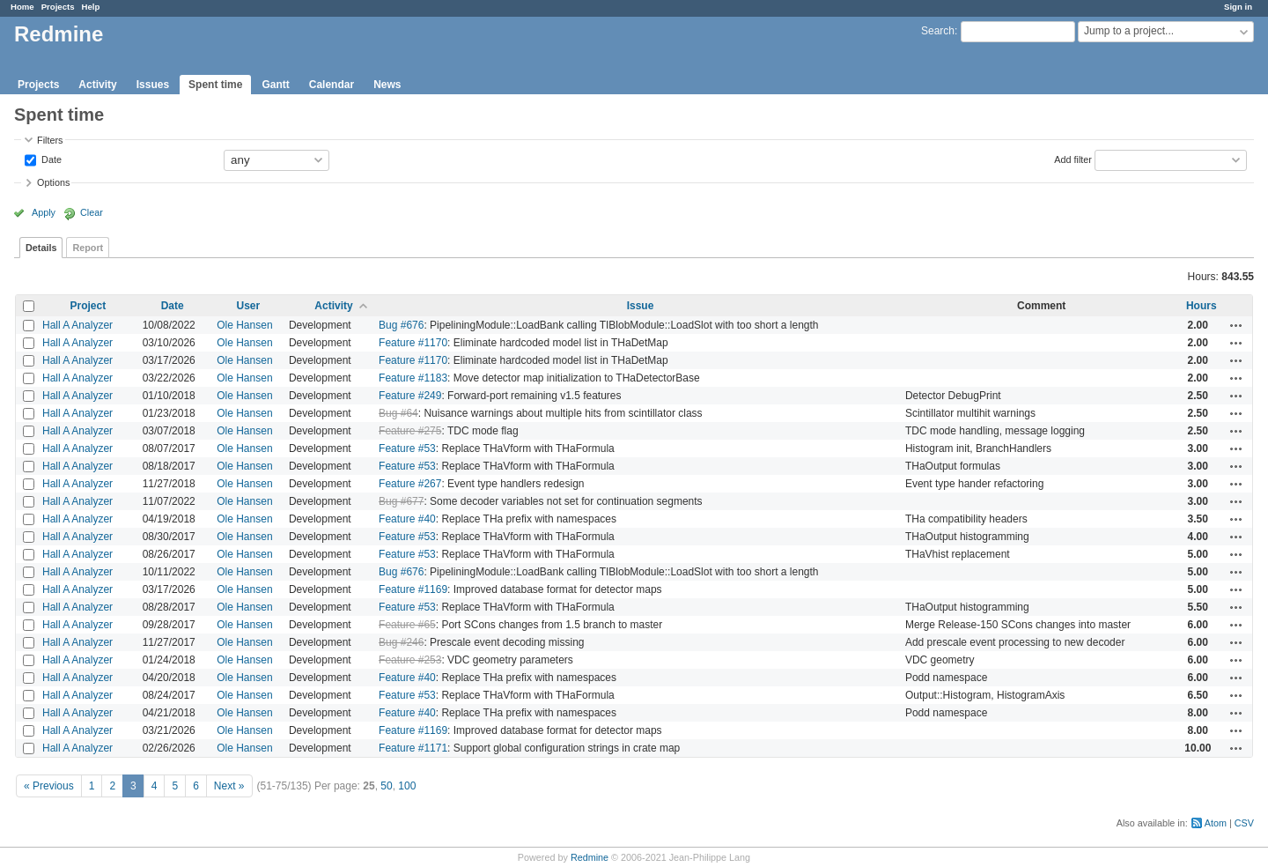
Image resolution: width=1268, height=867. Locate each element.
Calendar (331, 84)
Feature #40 (407, 519)
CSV (1244, 823)
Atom (1216, 823)
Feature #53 (407, 448)
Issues (152, 84)
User (249, 306)
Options (53, 182)
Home (22, 6)
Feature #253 (410, 660)
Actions (1236, 325)
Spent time (215, 84)
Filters (50, 140)
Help (91, 6)
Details (41, 247)
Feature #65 (407, 625)
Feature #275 (410, 431)
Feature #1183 (413, 378)
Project (88, 306)
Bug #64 (398, 413)
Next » (229, 786)
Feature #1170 (413, 343)
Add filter (1073, 158)
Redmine (589, 857)
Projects (58, 6)
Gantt (275, 84)
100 (407, 786)
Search (938, 31)
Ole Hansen (244, 325)
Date (50, 158)
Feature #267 (410, 484)
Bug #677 (401, 501)
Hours (1201, 306)
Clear (91, 212)
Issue (640, 306)
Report (87, 247)
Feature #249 (410, 395)
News (387, 84)
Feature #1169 (413, 589)
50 (386, 786)
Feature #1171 (413, 748)
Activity (97, 84)
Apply (43, 212)
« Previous (49, 786)
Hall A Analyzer (77, 325)
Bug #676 (401, 325)
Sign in (1238, 6)
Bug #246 (401, 642)
